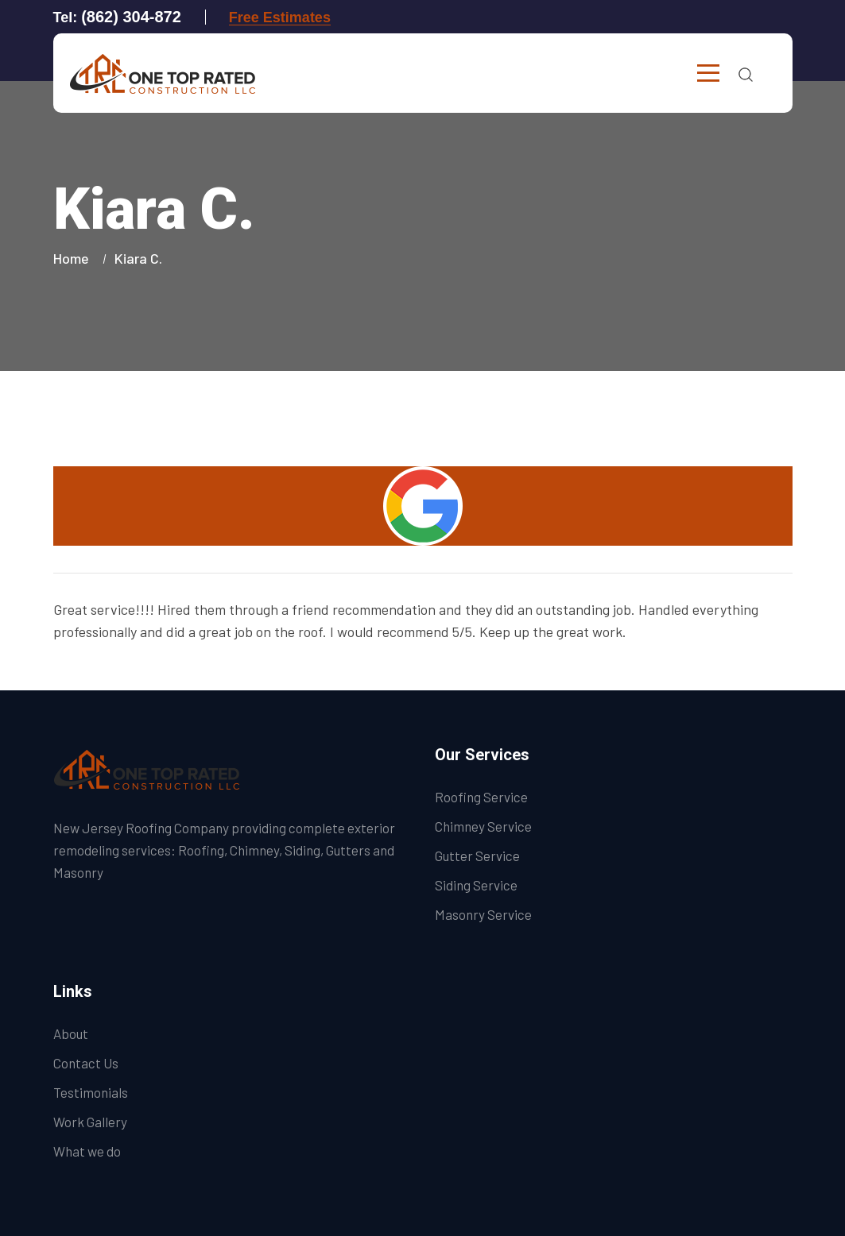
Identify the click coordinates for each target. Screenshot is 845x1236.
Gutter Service (477, 855)
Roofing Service (481, 797)
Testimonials (90, 1092)
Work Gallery (90, 1122)
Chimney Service (483, 826)
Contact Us (85, 1063)
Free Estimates (280, 17)
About (70, 1033)
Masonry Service (483, 914)
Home (74, 258)
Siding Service (476, 885)
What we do (87, 1151)
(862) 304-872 (131, 16)
